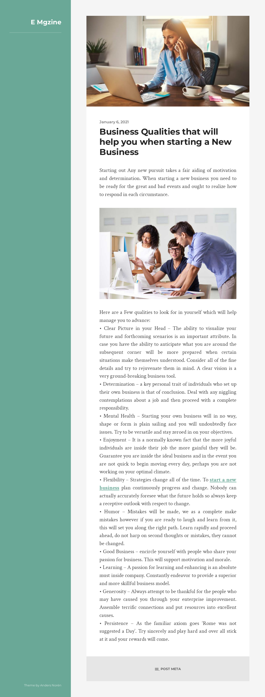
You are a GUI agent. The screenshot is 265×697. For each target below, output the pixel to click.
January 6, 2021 (114, 122)
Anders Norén (50, 685)
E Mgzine (46, 22)
